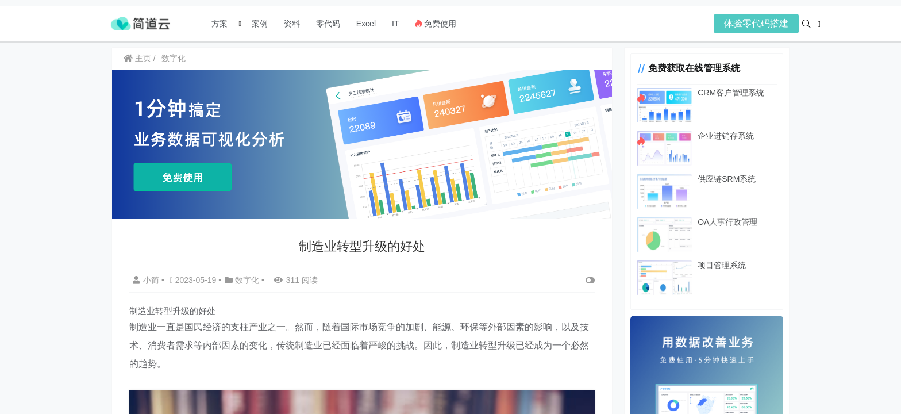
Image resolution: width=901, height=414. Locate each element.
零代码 (328, 23)
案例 (258, 23)
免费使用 (435, 23)
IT (395, 23)
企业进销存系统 (718, 135)
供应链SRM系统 (719, 178)
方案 (220, 23)
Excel (366, 23)
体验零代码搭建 (756, 23)
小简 (147, 277)
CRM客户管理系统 (723, 92)
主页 (137, 58)
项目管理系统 (714, 265)
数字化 (173, 58)
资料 (292, 23)
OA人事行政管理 (719, 222)
